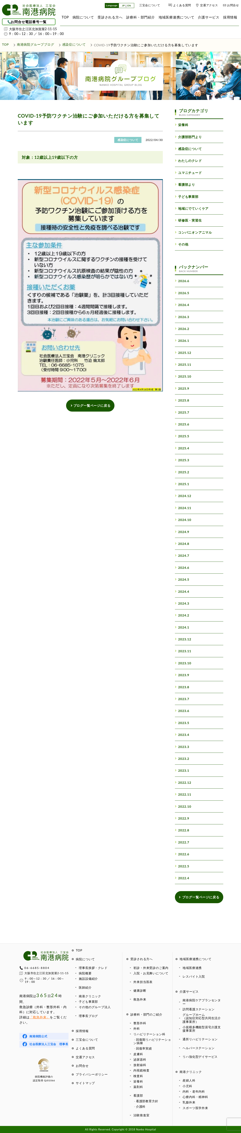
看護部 (138, 1095)
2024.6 (182, 567)
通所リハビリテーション (200, 1039)
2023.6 (182, 711)
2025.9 (182, 388)
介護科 (140, 1106)
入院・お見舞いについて (150, 973)
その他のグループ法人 (95, 1007)
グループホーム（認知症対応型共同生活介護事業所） (202, 1018)
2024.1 (182, 627)
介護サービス (189, 991)
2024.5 (182, 579)
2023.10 (183, 663)
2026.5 (182, 293)
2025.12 (183, 352)
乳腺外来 (189, 1102)
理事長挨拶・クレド (93, 968)
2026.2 (182, 329)
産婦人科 (189, 1080)
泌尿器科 (139, 1059)
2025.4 (182, 448)
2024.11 (183, 508)
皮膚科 (138, 1054)
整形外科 (139, 1023)
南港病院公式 (38, 1036)
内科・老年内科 (194, 1091)
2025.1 (182, 484)
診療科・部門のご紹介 (146, 1014)
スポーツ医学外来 (195, 1108)
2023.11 (183, 651)
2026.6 (182, 281)
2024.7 (182, 555)
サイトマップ (85, 1083)
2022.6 (182, 854)
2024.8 (182, 543)
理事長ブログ (88, 1016)
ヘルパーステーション (198, 1048)
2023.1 (182, 770)
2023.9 (182, 675)
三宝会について (149, 5)
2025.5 (182, 436)
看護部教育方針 (147, 1101)
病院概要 (85, 973)
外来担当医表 (143, 982)
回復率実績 (144, 1048)
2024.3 (182, 603)
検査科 (138, 1076)
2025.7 (182, 412)
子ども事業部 (88, 1001)
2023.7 (182, 699)
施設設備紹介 (88, 978)
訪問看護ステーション (198, 1009)
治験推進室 (141, 1115)
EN (129, 5)
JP (123, 5)
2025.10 (183, 376)
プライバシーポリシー (92, 1074)
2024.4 (182, 591)
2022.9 (182, 818)
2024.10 (183, 520)
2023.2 (182, 758)
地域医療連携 (192, 968)
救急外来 (139, 999)
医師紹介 (85, 987)
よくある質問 (182, 5)
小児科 (187, 1086)
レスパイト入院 (194, 976)
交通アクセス (209, 5)
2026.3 (182, 317)
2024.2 (182, 615)
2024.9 (182, 532)
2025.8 (182, 400)
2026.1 (182, 340)
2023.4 (182, 735)
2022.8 (182, 830)
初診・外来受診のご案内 (150, 968)
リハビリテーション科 (149, 1034)
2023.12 (183, 639)
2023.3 (182, 747)
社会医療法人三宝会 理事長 (48, 1044)
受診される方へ (141, 959)
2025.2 (182, 472)
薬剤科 (138, 1087)
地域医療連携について (195, 959)
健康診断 (139, 990)
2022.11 (183, 794)
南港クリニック (90, 996)
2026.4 (182, 305)
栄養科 (138, 1081)
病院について (85, 959)
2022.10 (183, 806)
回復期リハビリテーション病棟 (152, 1041)
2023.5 (182, 723)
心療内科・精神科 (195, 1097)
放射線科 (139, 1065)
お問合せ (233, 5)
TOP (79, 950)
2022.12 (183, 782)
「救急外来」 (39, 1017)
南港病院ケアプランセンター (202, 1001)
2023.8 (182, 687)
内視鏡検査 (141, 1070)
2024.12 (183, 496)
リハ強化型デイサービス (200, 1056)
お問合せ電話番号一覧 (29, 22)
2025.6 (182, 424)
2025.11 (183, 364)
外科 (136, 1028)
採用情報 (82, 1031)
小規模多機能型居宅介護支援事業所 (202, 1028)
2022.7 (182, 842)
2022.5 (182, 866)
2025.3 (182, 460)
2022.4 (182, 878)
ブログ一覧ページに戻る (90, 405)
